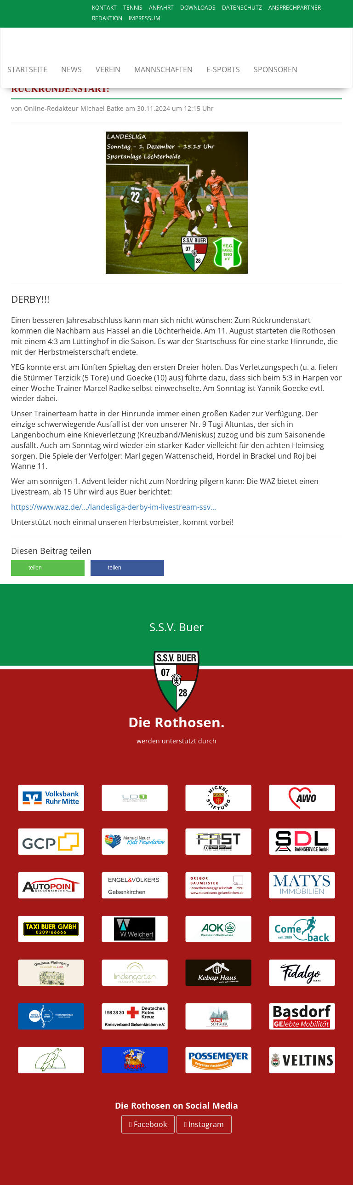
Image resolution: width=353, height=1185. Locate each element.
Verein (108, 69)
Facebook (148, 1124)
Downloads (198, 8)
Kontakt (104, 8)
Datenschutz (242, 8)
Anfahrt (161, 8)
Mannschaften (163, 69)
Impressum (144, 18)
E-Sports (223, 69)
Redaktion (107, 18)
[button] (48, 568)
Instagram (204, 1124)
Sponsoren (275, 69)
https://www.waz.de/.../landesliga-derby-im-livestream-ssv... (113, 507)
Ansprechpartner (294, 8)
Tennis (132, 8)
